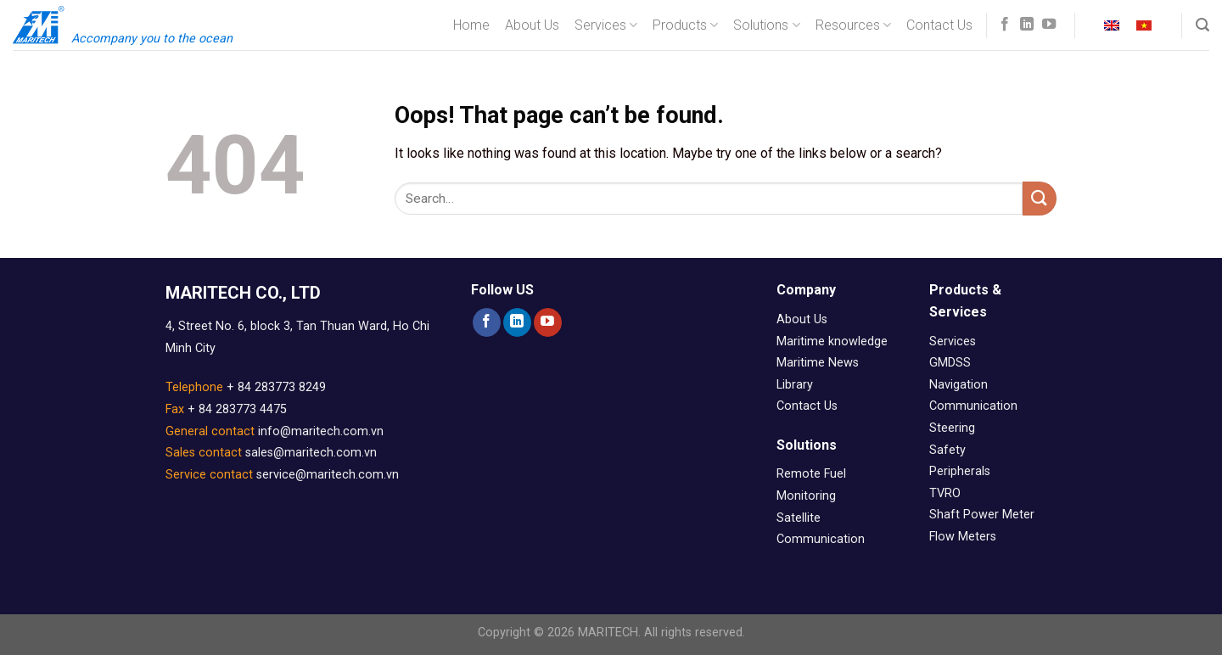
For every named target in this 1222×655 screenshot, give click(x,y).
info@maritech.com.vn (321, 431)
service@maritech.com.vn (327, 474)
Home (471, 25)
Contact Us (939, 25)
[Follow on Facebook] (1005, 24)
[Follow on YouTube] (1049, 24)
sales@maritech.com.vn (311, 452)
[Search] (1202, 25)
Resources (853, 25)
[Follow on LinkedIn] (1027, 24)
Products (685, 25)
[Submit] (1040, 198)
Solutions (766, 25)
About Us (532, 25)
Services (606, 25)
